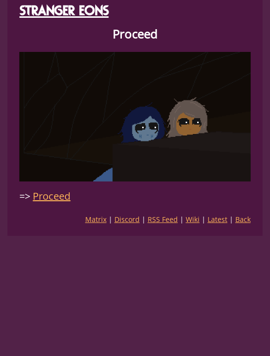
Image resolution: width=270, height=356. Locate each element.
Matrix (96, 219)
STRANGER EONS (63, 10)
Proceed (51, 196)
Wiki (193, 219)
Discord (127, 219)
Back (243, 219)
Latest (217, 219)
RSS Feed (163, 219)
